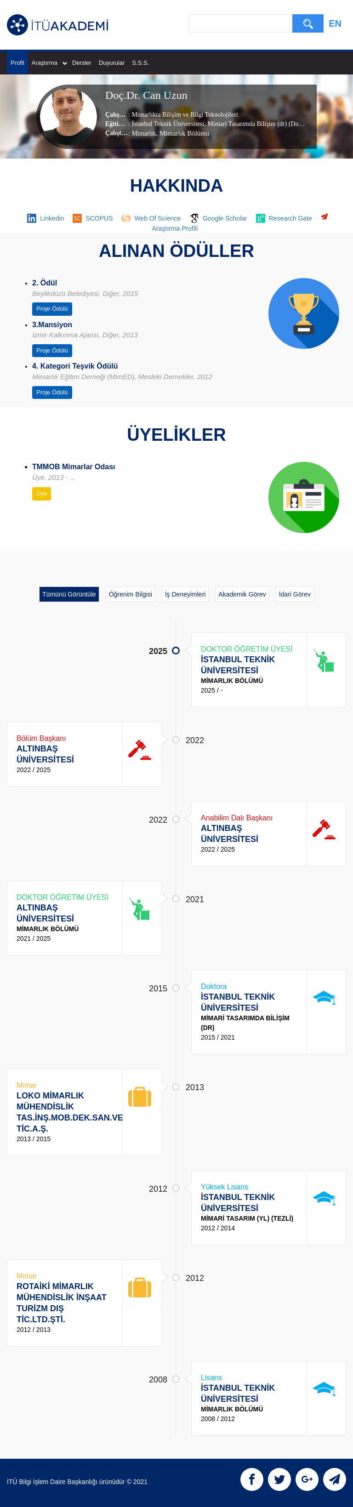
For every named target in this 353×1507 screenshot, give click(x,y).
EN (335, 23)
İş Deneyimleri (185, 594)
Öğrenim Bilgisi (130, 594)
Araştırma (49, 62)
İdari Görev (295, 594)
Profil (17, 62)
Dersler (81, 62)
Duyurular (112, 62)
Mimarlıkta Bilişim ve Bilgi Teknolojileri (184, 114)
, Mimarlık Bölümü (182, 133)
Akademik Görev (242, 594)
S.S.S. (140, 62)
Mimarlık (143, 133)
